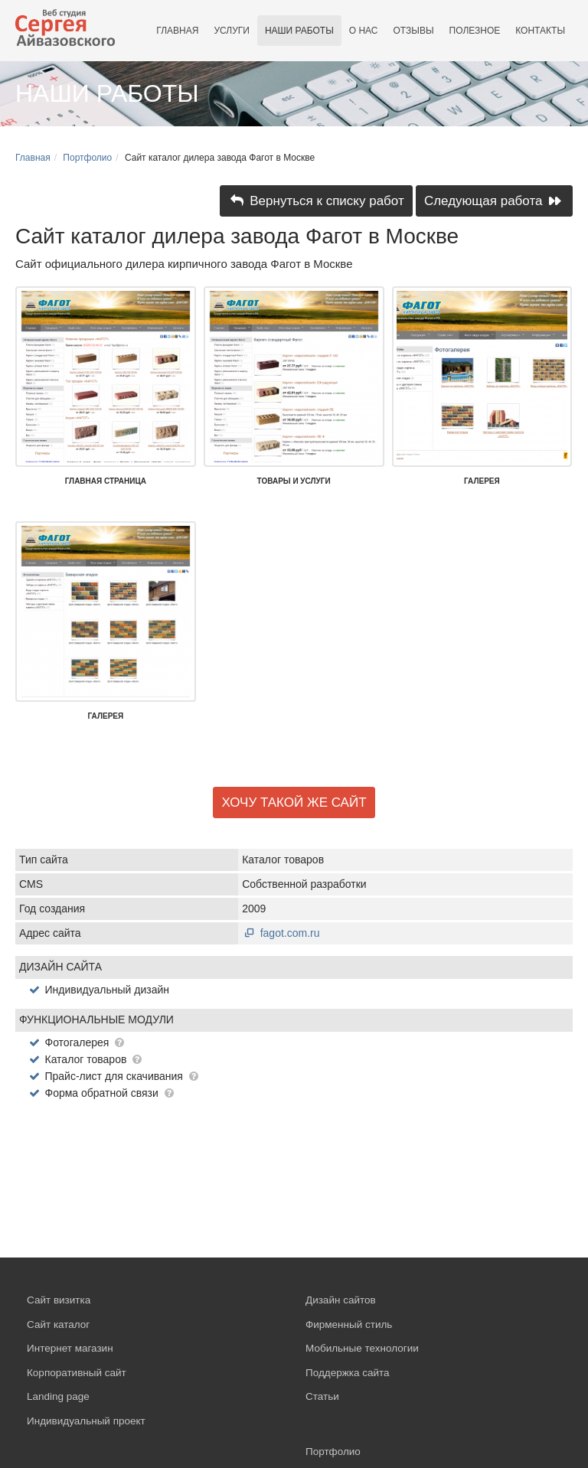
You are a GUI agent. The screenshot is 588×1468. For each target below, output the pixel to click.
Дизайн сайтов (340, 1300)
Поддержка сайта (347, 1372)
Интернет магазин (70, 1348)
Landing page (58, 1396)
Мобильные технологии (362, 1348)
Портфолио (87, 157)
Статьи (322, 1396)
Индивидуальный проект (86, 1421)
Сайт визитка (58, 1300)
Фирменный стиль (348, 1324)
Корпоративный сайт (76, 1372)
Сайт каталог (58, 1324)
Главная (177, 30)
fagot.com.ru (280, 933)
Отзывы (414, 30)
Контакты (540, 30)
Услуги (232, 30)
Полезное (475, 30)
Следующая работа (494, 201)
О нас (363, 30)
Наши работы (299, 30)
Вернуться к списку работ (316, 201)
